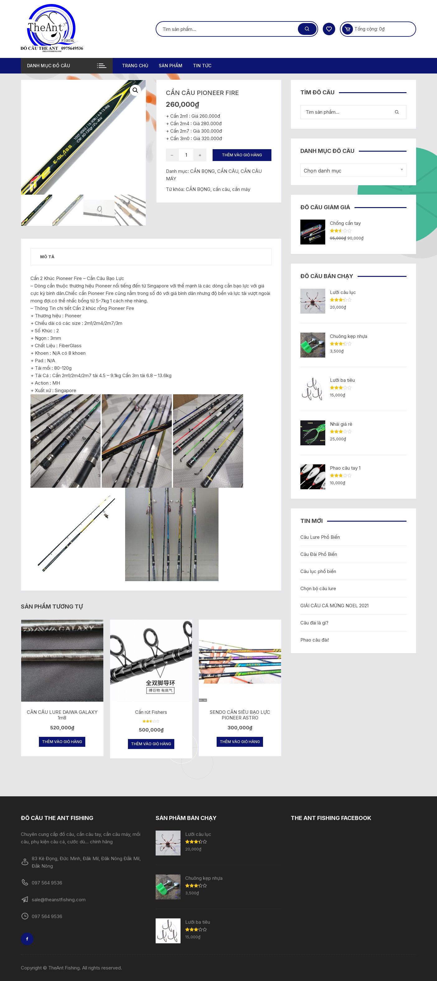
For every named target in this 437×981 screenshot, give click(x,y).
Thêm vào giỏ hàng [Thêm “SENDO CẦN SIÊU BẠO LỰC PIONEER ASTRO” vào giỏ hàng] (240, 741)
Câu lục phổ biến (318, 571)
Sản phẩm (170, 65)
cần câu (221, 189)
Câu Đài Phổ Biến (318, 554)
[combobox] (353, 170)
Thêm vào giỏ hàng (242, 155)
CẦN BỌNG (202, 171)
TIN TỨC (202, 65)
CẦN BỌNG (198, 189)
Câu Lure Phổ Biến (320, 537)
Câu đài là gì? (314, 623)
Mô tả (47, 256)
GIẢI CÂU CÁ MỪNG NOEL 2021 (334, 606)
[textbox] (352, 171)
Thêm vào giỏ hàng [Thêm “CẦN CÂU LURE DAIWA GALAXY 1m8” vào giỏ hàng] (62, 741)
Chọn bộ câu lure (318, 588)
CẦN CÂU (227, 171)
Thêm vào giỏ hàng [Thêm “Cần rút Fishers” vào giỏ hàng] (151, 744)
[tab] (47, 257)
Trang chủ (135, 65)
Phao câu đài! (314, 640)
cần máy (241, 189)
